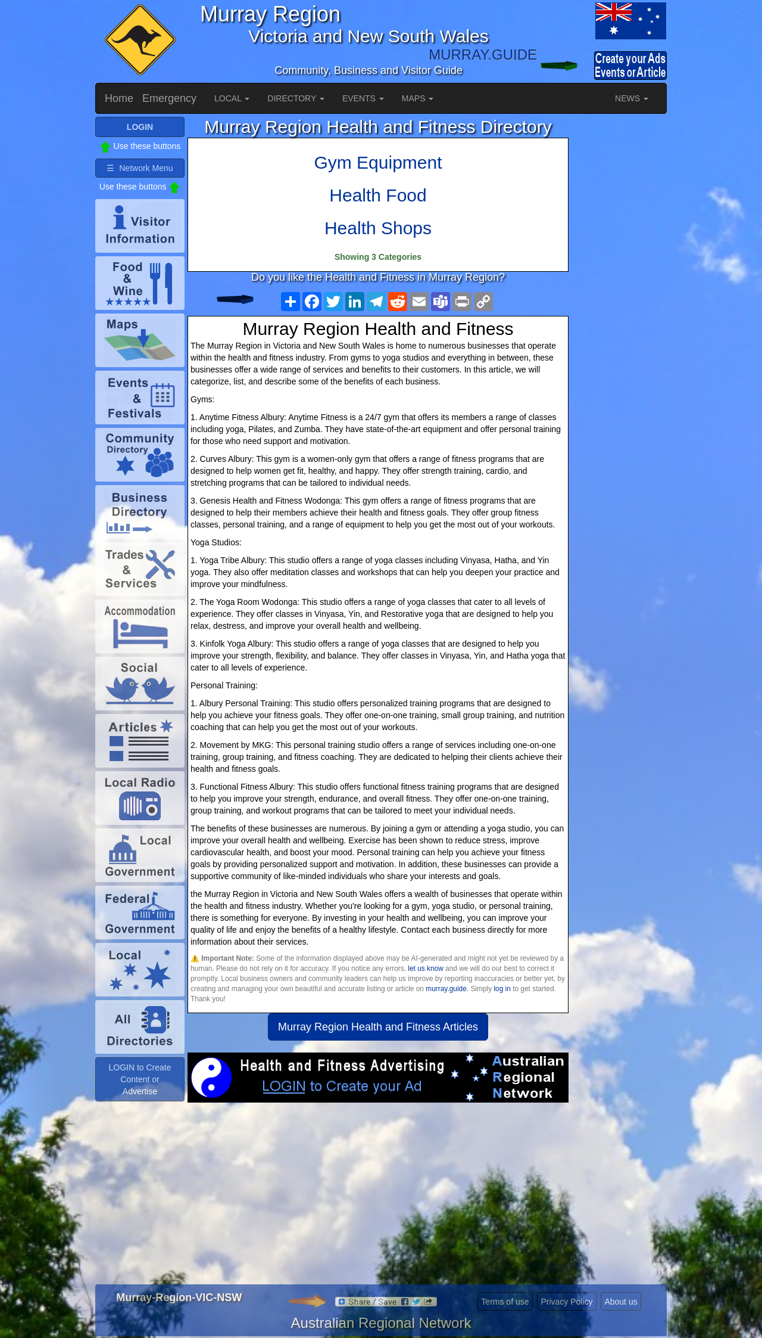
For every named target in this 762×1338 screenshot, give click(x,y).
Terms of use (505, 1301)
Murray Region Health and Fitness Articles (378, 1027)
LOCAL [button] (231, 98)
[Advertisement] (378, 1198)
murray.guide (446, 989)
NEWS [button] (631, 98)
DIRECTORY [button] (295, 98)
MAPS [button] (418, 98)
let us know (425, 968)
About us (620, 1301)
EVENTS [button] (363, 98)
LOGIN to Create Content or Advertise (139, 1079)
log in (502, 989)
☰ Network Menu (140, 168)
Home (119, 98)
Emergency (169, 98)
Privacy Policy (566, 1301)
